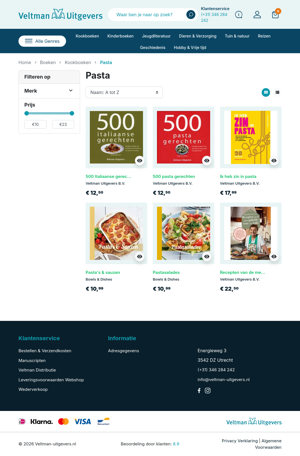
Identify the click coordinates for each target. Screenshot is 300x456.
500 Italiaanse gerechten (111, 176)
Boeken (48, 62)
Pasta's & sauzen (103, 272)
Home (24, 62)
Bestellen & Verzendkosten (44, 350)
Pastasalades (166, 272)
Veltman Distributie (37, 370)
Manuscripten (32, 360)
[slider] (26, 113)
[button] (275, 14)
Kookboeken (78, 62)
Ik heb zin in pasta (238, 176)
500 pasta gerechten (174, 176)
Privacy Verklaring (240, 440)
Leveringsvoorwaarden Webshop (51, 379)
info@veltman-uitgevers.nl (224, 379)
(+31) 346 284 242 (216, 369)
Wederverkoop (33, 389)
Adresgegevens (123, 350)
